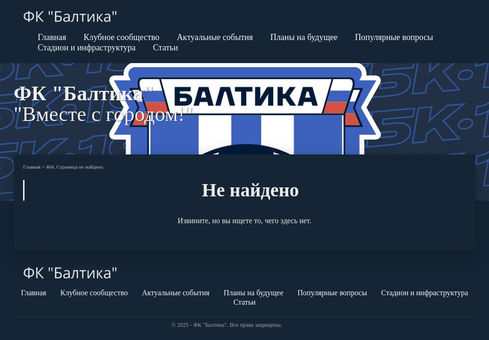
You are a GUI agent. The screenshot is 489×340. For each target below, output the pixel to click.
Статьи (165, 47)
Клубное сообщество (121, 37)
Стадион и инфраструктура (87, 47)
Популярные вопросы (394, 37)
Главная (52, 37)
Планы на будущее (304, 37)
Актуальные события (215, 37)
